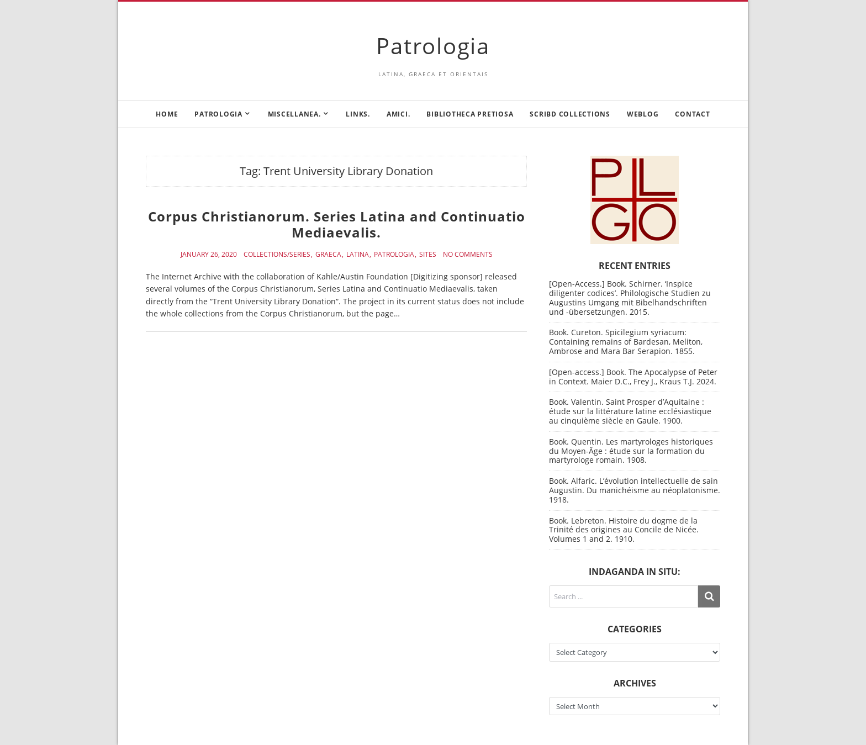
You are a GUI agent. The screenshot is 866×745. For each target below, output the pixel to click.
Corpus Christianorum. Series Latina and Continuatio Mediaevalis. (336, 224)
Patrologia (433, 45)
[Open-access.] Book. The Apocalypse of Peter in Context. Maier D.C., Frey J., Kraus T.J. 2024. (633, 377)
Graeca (328, 254)
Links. (358, 114)
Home (167, 114)
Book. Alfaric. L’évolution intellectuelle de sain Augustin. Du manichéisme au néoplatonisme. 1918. (634, 490)
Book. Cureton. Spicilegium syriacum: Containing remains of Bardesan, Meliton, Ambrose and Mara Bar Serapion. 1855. (626, 341)
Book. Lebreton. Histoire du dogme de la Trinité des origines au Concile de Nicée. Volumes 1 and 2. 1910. (624, 530)
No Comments (468, 254)
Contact (692, 114)
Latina (357, 254)
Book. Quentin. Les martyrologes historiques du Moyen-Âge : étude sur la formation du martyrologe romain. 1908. (631, 451)
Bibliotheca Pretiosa (469, 114)
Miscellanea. (294, 114)
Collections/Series (277, 254)
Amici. (398, 114)
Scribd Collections (570, 114)
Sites (427, 254)
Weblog (643, 114)
